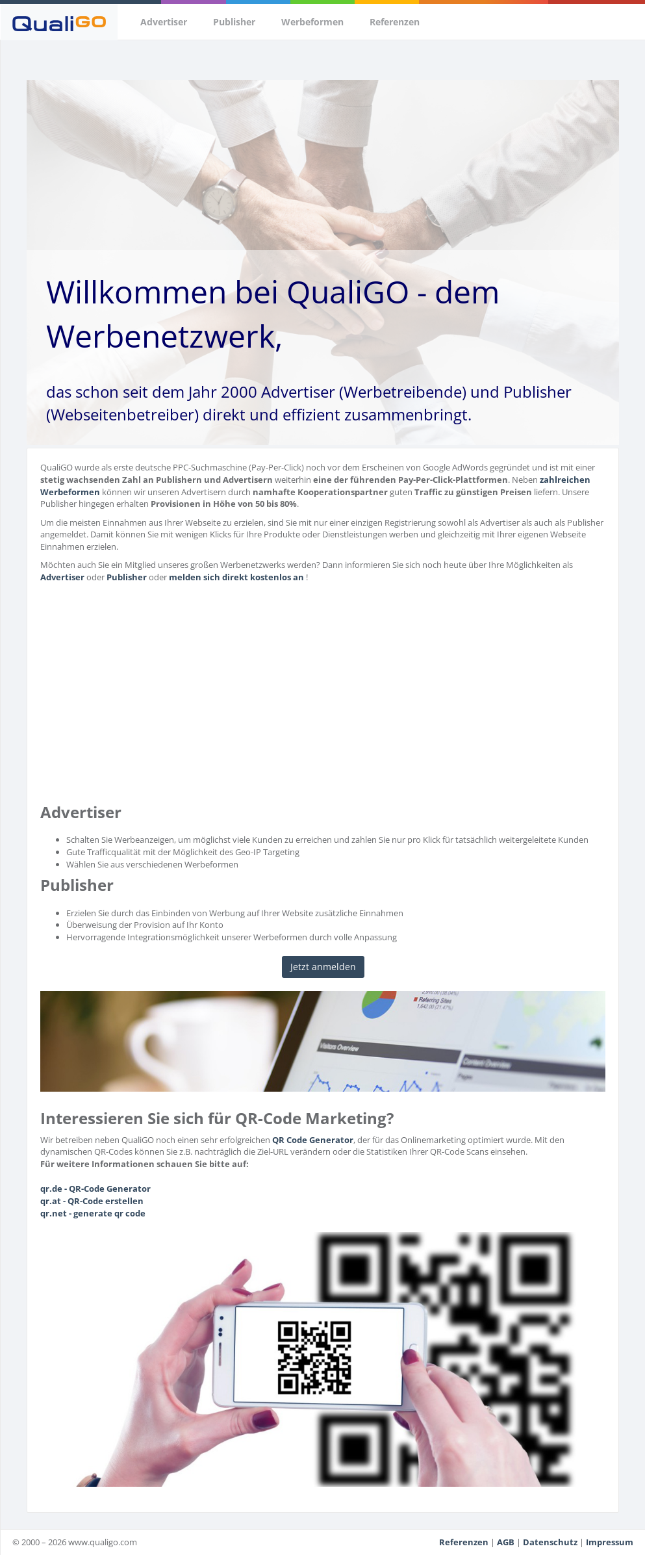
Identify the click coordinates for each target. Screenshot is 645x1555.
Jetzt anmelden (323, 966)
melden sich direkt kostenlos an (236, 577)
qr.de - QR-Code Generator (95, 1188)
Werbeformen (312, 22)
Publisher (234, 22)
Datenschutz (550, 1542)
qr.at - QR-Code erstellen (92, 1201)
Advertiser (163, 22)
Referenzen (395, 22)
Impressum (609, 1542)
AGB (505, 1542)
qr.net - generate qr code (92, 1213)
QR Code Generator (312, 1140)
